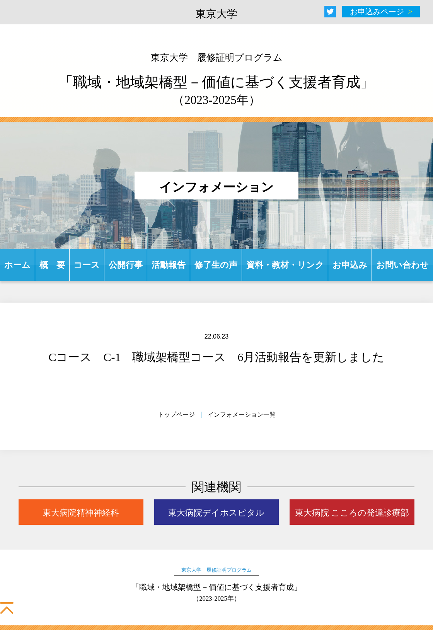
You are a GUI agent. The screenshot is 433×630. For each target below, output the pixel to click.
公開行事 (126, 265)
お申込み (349, 265)
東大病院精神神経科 (81, 513)
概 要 (52, 265)
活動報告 (169, 265)
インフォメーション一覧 (242, 414)
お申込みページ (377, 11)
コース (86, 265)
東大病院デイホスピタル (216, 513)
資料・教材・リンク (285, 265)
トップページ (176, 414)
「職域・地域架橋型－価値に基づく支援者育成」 (217, 80)
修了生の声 (215, 265)
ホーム (17, 265)
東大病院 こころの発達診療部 (352, 513)
